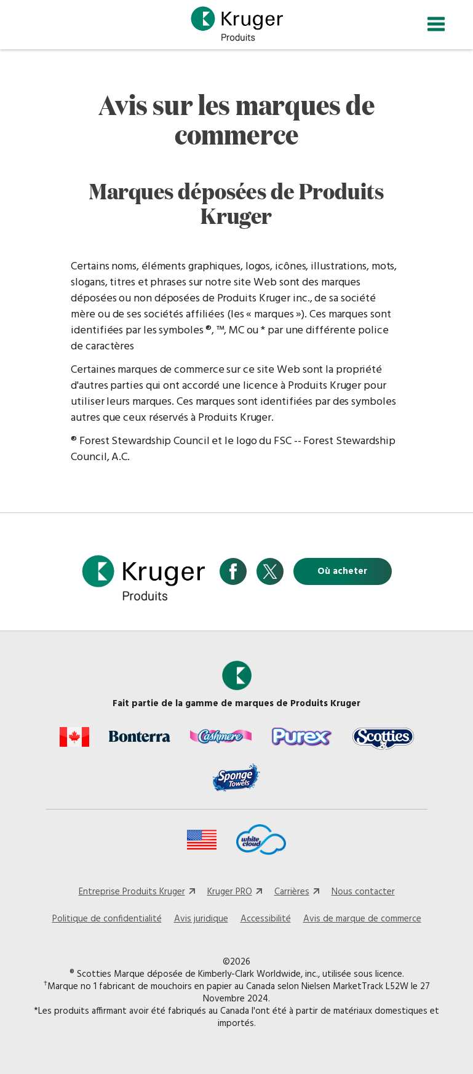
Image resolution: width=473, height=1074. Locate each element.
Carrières (291, 892)
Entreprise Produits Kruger (132, 892)
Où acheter (342, 571)
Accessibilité (265, 919)
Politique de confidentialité (107, 919)
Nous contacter (363, 892)
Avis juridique (201, 919)
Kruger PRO (229, 892)
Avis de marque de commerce (362, 919)
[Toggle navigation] (436, 24)
